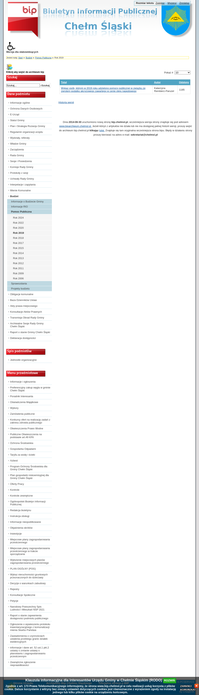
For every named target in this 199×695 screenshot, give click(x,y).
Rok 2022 (18, 222)
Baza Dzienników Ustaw (23, 300)
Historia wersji (66, 102)
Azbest (14, 460)
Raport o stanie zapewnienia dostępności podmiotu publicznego (29, 617)
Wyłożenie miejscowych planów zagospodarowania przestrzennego (29, 561)
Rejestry (14, 589)
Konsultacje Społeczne (22, 595)
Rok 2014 (18, 253)
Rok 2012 (18, 263)
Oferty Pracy (17, 483)
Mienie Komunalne (20, 190)
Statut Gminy (17, 120)
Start (20, 57)
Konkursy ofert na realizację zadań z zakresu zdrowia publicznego (30, 421)
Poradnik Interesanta (21, 396)
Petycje (14, 600)
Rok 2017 (18, 243)
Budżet (29, 57)
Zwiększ (159, 3)
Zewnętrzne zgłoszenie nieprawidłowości (23, 664)
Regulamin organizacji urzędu (26, 132)
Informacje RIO (19, 206)
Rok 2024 (18, 217)
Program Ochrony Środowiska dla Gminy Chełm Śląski (28, 468)
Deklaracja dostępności (23, 338)
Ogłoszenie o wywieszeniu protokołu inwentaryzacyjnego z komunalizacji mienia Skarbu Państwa (30, 627)
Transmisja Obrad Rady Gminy (27, 317)
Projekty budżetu (20, 288)
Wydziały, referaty (20, 137)
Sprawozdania (19, 283)
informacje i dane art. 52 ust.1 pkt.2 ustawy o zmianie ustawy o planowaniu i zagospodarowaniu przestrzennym (29, 652)
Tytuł (64, 82)
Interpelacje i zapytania (23, 184)
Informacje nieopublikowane (25, 521)
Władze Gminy (18, 143)
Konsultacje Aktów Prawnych (26, 311)
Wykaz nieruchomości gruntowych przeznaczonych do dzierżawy (29, 576)
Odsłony (184, 82)
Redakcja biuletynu (20, 510)
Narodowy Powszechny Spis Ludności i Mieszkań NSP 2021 (27, 608)
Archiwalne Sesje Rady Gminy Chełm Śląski (27, 325)
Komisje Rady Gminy (21, 167)
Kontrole (14, 489)
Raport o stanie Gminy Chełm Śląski (30, 332)
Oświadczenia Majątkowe (24, 402)
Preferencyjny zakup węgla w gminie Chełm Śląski (30, 389)
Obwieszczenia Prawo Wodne (26, 428)
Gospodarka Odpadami (23, 448)
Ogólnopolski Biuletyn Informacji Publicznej (27, 503)
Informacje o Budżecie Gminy (27, 201)
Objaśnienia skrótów (21, 527)
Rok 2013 (18, 258)
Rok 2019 (18, 232)
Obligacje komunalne (21, 294)
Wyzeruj (172, 3)
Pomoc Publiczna (43, 57)
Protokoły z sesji (19, 172)
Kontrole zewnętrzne (21, 495)
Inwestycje (16, 533)
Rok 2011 (18, 268)
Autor (157, 82)
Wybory (14, 408)
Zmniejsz (184, 3)
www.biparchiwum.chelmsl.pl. (75, 126)
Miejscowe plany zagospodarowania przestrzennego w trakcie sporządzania (30, 551)
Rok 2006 (18, 278)
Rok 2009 (18, 273)
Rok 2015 (18, 248)
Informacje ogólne (20, 102)
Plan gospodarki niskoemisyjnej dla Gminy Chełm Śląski (29, 477)
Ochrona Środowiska (21, 443)
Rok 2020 (18, 227)
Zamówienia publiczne (22, 413)
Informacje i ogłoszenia (23, 381)
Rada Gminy (17, 155)
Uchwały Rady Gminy (22, 178)
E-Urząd (14, 114)
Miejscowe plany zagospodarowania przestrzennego (30, 541)
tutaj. (102, 130)
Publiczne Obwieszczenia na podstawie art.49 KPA (26, 436)
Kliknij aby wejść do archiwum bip (25, 72)
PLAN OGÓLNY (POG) (23, 568)
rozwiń (169, 680)
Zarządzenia (17, 149)
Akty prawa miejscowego (24, 305)
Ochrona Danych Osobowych (26, 108)
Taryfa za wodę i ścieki (22, 454)
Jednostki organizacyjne (23, 359)
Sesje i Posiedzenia (21, 161)
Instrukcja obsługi (19, 516)
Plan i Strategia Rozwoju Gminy (27, 126)
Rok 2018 (18, 237)
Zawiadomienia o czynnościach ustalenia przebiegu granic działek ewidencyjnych (29, 638)
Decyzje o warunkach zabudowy (28, 583)
